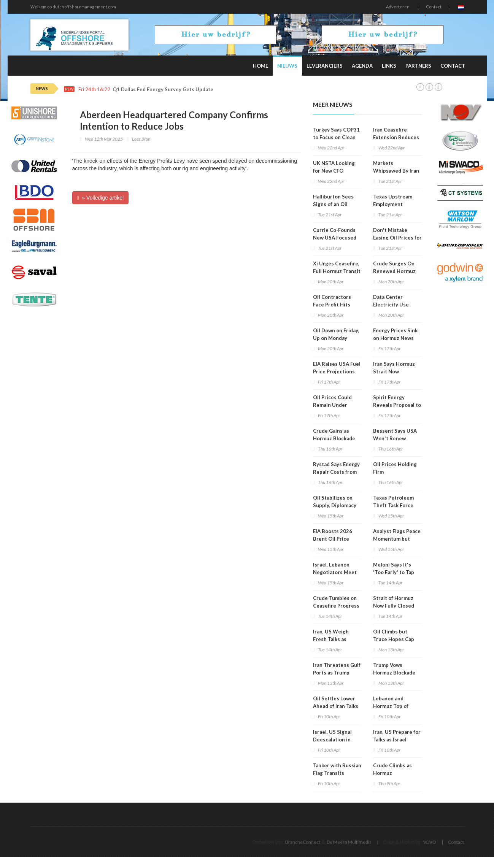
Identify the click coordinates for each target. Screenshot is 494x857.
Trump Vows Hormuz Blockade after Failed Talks (394, 672)
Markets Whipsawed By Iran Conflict (396, 170)
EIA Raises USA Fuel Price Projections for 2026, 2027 (337, 371)
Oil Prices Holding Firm (395, 468)
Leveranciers (325, 66)
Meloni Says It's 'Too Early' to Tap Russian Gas (393, 572)
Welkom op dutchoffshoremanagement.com (73, 6)
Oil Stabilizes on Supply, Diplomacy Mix (334, 505)
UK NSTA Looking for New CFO (334, 167)
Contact (434, 6)
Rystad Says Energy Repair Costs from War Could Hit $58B (336, 471)
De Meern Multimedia (349, 842)
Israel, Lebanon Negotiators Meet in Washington (335, 572)
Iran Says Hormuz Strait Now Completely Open (394, 371)
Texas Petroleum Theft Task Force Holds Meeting (393, 505)
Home (260, 66)
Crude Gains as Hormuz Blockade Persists (334, 438)
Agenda (362, 66)
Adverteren (398, 6)
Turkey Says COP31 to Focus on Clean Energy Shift (336, 137)
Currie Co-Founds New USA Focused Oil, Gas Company (334, 237)
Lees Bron (141, 139)
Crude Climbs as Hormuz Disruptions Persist (397, 773)
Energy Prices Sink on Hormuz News (395, 334)
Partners (418, 66)
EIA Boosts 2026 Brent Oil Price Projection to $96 (334, 538)
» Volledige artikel (100, 198)
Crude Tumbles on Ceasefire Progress (336, 602)
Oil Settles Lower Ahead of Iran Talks (335, 702)
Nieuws (287, 66)
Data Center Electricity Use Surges (391, 304)
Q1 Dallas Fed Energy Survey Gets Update (163, 89)
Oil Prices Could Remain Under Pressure (332, 405)
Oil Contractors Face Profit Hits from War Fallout (333, 304)
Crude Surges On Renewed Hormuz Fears (394, 271)
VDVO (429, 842)
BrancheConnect (302, 842)
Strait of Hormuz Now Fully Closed (393, 602)
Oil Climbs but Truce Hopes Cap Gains (393, 639)
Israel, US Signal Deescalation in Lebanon (332, 739)
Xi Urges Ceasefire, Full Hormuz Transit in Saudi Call (337, 271)
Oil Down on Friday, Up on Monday (336, 334)
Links (389, 66)
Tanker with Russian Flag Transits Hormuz (337, 773)
